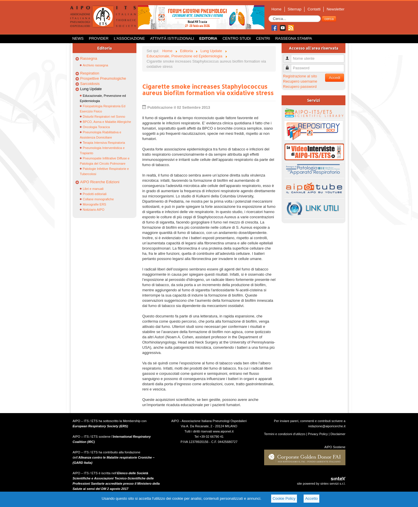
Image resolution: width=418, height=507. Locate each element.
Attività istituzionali (172, 38)
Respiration (89, 73)
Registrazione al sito (300, 76)
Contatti (313, 9)
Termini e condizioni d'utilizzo (284, 434)
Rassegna (88, 58)
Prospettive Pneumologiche (103, 78)
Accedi (334, 77)
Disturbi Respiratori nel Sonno (104, 116)
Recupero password (300, 86)
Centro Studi (236, 38)
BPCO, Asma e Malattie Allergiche (107, 121)
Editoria (208, 38)
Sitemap (295, 9)
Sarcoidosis (90, 83)
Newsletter (335, 9)
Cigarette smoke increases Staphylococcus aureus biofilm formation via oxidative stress (208, 90)
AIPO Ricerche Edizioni (99, 182)
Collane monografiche (98, 199)
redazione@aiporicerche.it (326, 426)
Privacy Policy (318, 434)
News (78, 38)
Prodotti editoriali (95, 194)
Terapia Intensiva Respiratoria (104, 142)
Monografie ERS (94, 204)
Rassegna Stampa (293, 38)
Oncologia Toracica (96, 127)
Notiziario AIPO (94, 209)
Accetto (311, 498)
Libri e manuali (93, 188)
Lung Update (91, 89)
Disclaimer (337, 434)
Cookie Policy (284, 498)
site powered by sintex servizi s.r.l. (321, 483)
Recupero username (300, 81)
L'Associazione (129, 38)
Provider (99, 38)
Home (276, 9)
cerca (329, 19)
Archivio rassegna (95, 65)
